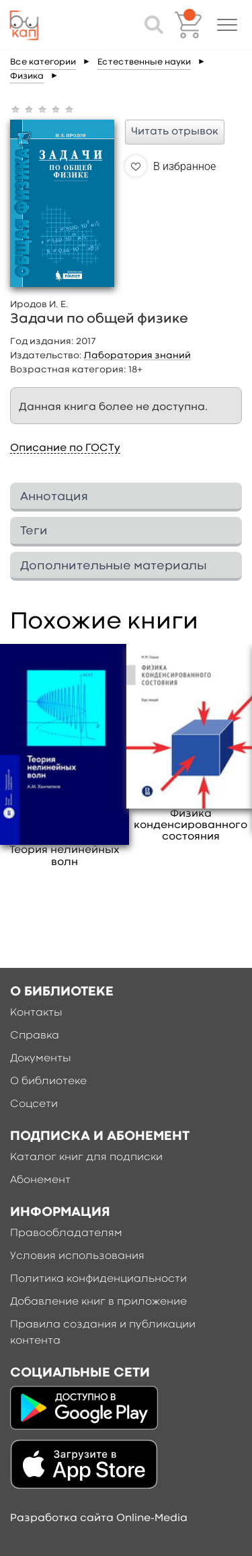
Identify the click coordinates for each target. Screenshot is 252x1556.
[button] (227, 25)
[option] (64, 756)
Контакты (36, 1013)
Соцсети (34, 1104)
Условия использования (77, 1256)
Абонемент (40, 1180)
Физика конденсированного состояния (190, 825)
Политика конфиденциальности (98, 1279)
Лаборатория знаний (137, 356)
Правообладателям (66, 1233)
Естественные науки (144, 62)
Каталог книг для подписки (86, 1157)
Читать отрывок (174, 131)
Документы (40, 1058)
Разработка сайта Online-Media (98, 1518)
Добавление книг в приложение (98, 1302)
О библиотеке (48, 1081)
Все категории (43, 62)
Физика (27, 76)
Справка (34, 1035)
